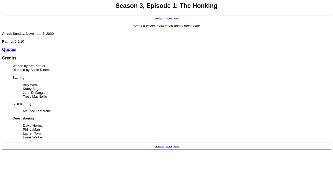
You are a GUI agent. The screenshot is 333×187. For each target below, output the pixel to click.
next (176, 18)
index (169, 18)
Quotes (9, 49)
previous (159, 18)
